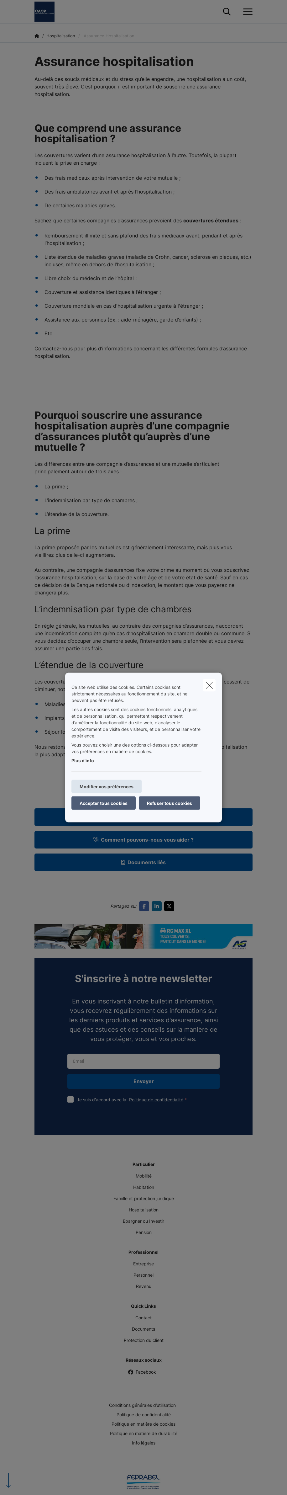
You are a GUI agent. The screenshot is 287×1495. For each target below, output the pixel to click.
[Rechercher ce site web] (226, 12)
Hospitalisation (144, 1209)
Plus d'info (82, 760)
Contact (143, 1317)
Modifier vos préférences (106, 786)
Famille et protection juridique (143, 1198)
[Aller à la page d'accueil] (48, 12)
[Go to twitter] (170, 906)
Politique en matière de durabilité (143, 1433)
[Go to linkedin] (158, 906)
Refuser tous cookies (169, 803)
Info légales (143, 1442)
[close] (209, 685)
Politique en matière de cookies (143, 1424)
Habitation (143, 1187)
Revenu (143, 1286)
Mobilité (144, 1175)
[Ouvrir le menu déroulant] (246, 12)
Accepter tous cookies (104, 803)
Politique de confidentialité (156, 1099)
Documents (143, 1329)
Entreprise (143, 1263)
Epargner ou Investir (143, 1221)
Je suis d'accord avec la (133, 1099)
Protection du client (144, 1340)
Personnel (143, 1275)
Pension (144, 1232)
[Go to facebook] (145, 906)
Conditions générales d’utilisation (142, 1405)
